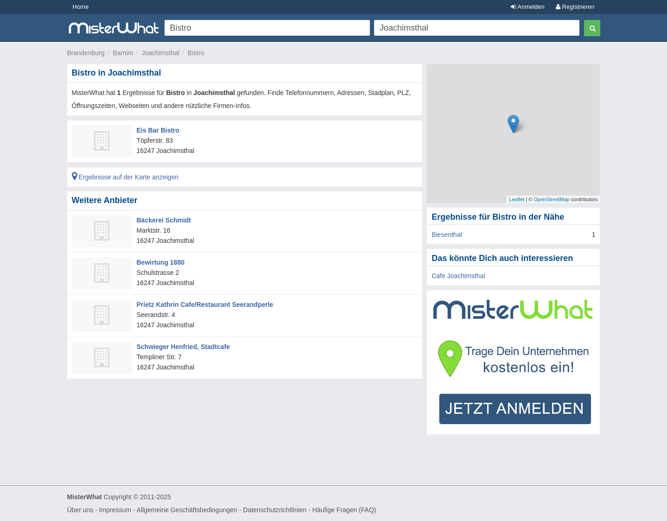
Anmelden (527, 6)
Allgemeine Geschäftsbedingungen (187, 510)
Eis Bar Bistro (158, 130)
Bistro (196, 53)
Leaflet (516, 199)
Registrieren (575, 6)
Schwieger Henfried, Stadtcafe (183, 346)
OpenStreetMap (552, 199)
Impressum (115, 510)
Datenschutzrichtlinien (274, 510)
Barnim (123, 53)
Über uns (80, 510)
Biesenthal (447, 234)
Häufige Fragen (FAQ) (344, 510)
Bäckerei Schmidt (164, 220)
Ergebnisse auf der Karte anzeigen (125, 177)
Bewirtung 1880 (160, 262)
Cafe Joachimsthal (458, 276)
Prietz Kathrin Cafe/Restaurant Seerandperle (205, 304)
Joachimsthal (160, 53)
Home (81, 6)
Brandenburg (86, 53)
